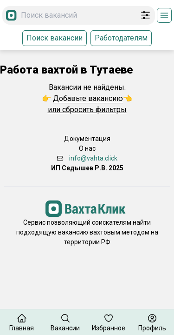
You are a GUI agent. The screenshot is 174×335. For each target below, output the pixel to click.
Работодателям (121, 38)
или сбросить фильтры (87, 109)
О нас (87, 148)
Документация (87, 138)
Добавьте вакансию (88, 98)
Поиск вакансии (54, 38)
